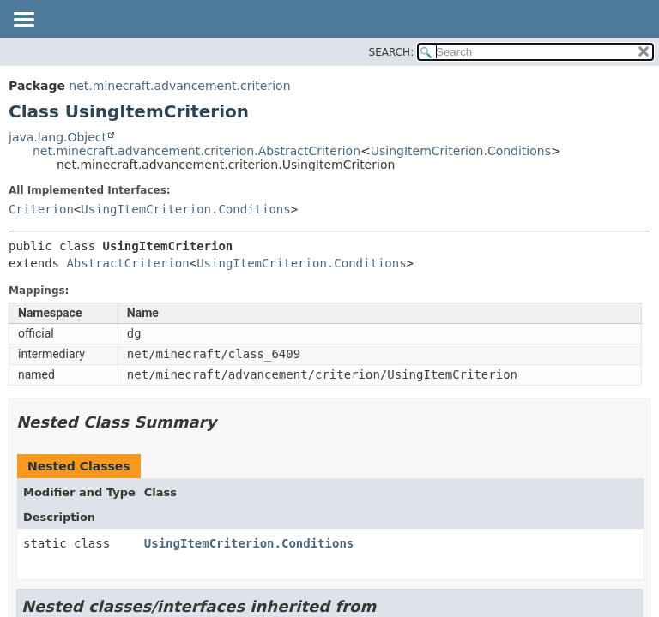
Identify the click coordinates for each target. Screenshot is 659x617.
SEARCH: (391, 52)
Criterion (41, 209)
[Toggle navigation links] (23, 21)
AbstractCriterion (127, 263)
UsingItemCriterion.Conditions (461, 151)
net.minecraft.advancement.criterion (179, 86)
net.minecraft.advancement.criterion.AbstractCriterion (196, 151)
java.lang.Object (57, 137)
